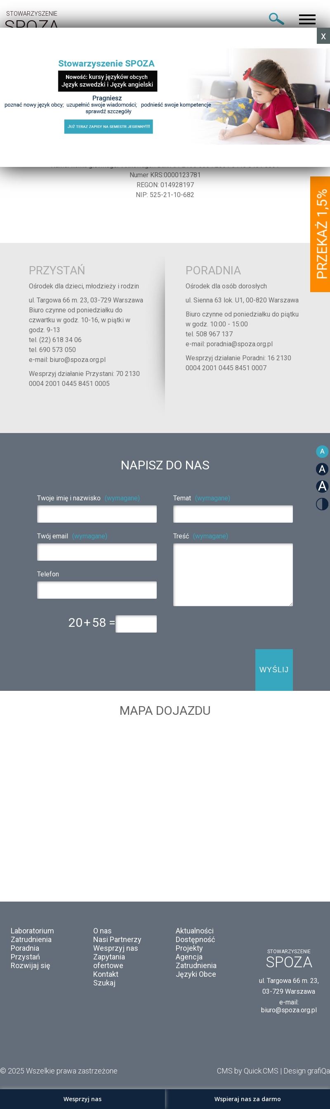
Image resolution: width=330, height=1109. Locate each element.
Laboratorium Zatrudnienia (32, 935)
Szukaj (104, 982)
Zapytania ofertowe (109, 961)
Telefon (48, 574)
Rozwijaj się (30, 965)
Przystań (25, 956)
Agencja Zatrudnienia (196, 961)
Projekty (189, 948)
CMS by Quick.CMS (247, 1070)
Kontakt (105, 974)
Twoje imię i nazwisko (88, 498)
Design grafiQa (306, 1070)
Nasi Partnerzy (117, 939)
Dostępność (195, 939)
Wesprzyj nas (115, 948)
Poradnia (25, 948)
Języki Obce (196, 974)
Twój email (72, 536)
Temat (201, 498)
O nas (102, 930)
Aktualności (195, 930)
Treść (200, 536)
